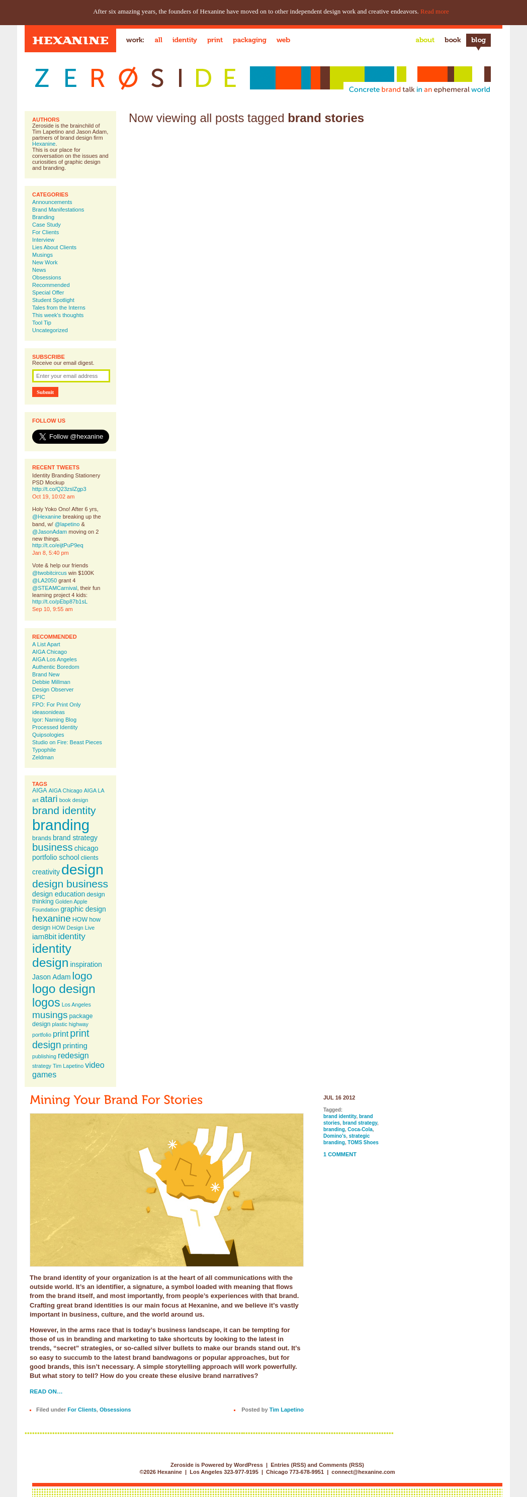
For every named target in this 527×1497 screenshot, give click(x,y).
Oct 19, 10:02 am (53, 496)
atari (49, 799)
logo (82, 975)
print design (60, 1039)
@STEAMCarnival (54, 588)
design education (58, 894)
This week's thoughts (57, 315)
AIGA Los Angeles (54, 659)
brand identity (64, 810)
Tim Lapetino (68, 1066)
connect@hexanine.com (363, 1472)
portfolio (41, 1035)
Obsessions (46, 277)
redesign (73, 1055)
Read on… (46, 1391)
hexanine (51, 918)
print (60, 1033)
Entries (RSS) (288, 1465)
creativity (46, 872)
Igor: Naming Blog (54, 720)
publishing (44, 1056)
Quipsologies (48, 735)
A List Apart (46, 644)
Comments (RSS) (341, 1465)
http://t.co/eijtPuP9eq (57, 545)
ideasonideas (48, 712)
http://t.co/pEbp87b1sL (59, 601)
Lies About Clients (54, 247)
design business (70, 883)
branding (61, 825)
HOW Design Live (73, 928)
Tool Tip (41, 323)
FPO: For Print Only (56, 705)
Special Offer (48, 292)
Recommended (51, 285)
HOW (79, 919)
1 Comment (340, 1154)
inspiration (86, 964)
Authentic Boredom (55, 667)
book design (73, 800)
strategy (41, 1066)
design (82, 869)
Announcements (52, 202)
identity (71, 936)
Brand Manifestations (58, 210)
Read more (434, 11)
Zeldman (43, 757)
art (35, 800)
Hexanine (43, 144)
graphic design (83, 909)
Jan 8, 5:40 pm (50, 553)
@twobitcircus (49, 573)
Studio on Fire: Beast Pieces (67, 742)
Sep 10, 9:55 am (52, 609)
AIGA (39, 790)
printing (75, 1045)
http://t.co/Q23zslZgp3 (59, 489)
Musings (42, 255)
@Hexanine (46, 517)
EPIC (38, 697)
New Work (45, 262)
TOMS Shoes (363, 1142)
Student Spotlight (53, 300)
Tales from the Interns (58, 308)
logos (46, 1002)
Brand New (45, 674)
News (39, 270)
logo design (64, 988)
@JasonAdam (49, 532)
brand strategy (75, 838)
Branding (43, 217)
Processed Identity (55, 727)
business (52, 847)
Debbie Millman (51, 682)
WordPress (248, 1465)
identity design (51, 955)
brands (41, 838)
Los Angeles (76, 1005)
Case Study (46, 225)
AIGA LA (94, 790)
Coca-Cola (359, 1129)
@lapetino (67, 524)
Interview (43, 240)
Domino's (334, 1136)
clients (90, 857)
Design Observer (53, 689)
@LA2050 (44, 580)
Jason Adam (51, 977)
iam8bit (44, 936)
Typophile (44, 750)
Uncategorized (50, 330)
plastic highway (70, 1024)
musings (49, 1015)
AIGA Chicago (49, 652)
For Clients (45, 232)
